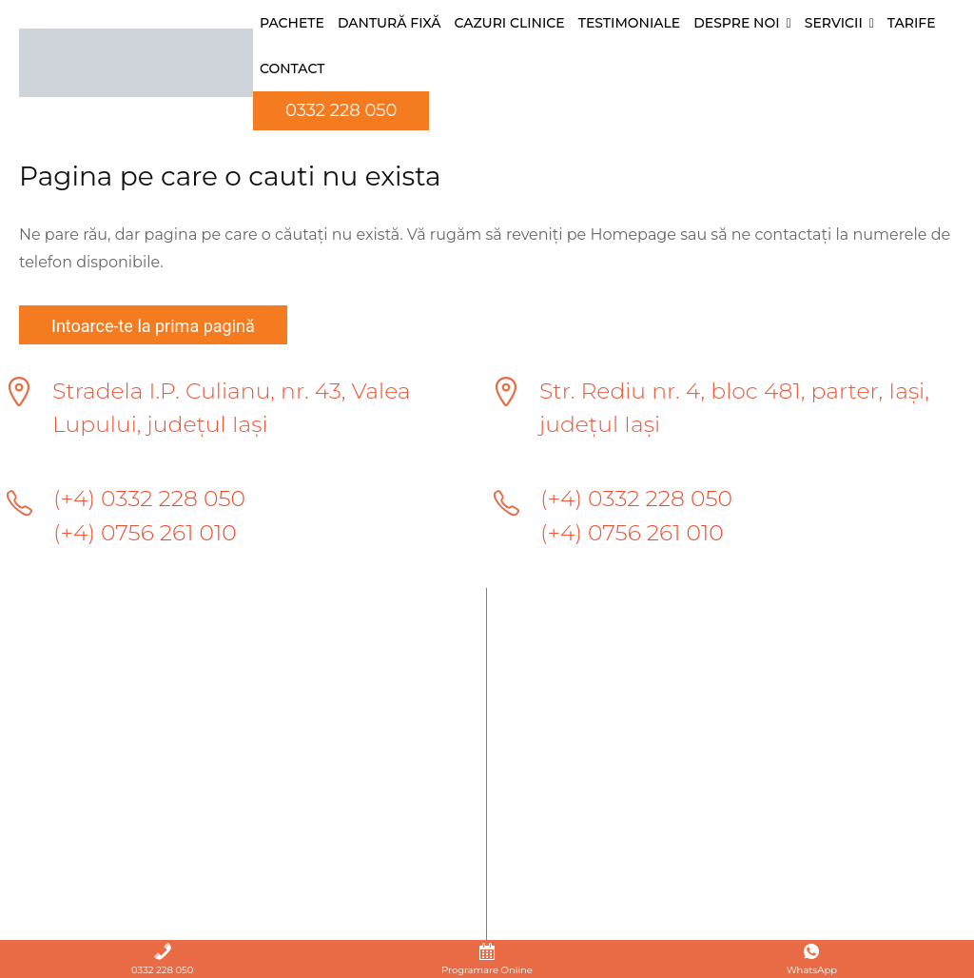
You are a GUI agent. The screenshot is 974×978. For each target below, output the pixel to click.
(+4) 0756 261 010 (147, 534)
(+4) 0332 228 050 (151, 500)
